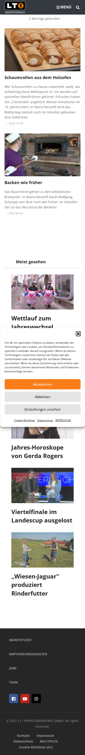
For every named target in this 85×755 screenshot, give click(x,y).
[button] (78, 333)
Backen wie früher (23, 182)
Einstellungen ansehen (42, 409)
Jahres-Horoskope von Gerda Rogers (37, 451)
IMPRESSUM (63, 420)
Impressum (45, 735)
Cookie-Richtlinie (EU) (36, 747)
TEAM (13, 682)
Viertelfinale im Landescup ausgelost (41, 516)
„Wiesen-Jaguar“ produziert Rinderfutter (35, 584)
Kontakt (23, 735)
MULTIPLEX (49, 741)
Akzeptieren (42, 384)
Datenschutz (45, 420)
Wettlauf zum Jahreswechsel (32, 322)
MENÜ (63, 7)
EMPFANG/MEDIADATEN (28, 654)
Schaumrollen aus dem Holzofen (38, 77)
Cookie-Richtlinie (24, 420)
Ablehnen (42, 396)
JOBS (13, 668)
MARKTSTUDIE (20, 640)
